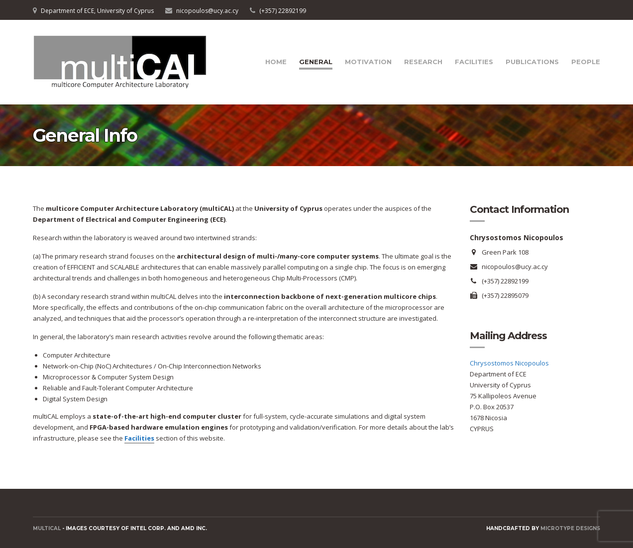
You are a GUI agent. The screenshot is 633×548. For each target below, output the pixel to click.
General (315, 62)
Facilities (474, 62)
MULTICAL (47, 528)
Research (423, 62)
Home (276, 62)
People (585, 62)
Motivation (368, 62)
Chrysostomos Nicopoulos (509, 363)
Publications (532, 62)
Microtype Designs (570, 528)
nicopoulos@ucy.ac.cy (207, 10)
